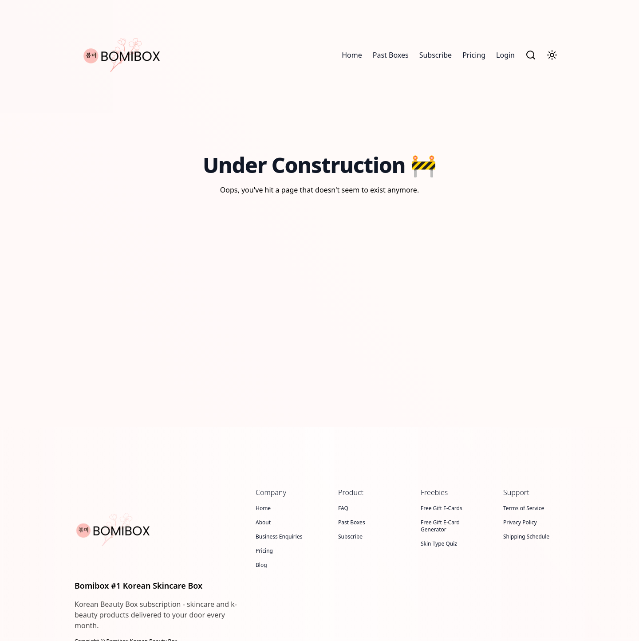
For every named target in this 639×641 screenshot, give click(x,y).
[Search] (530, 55)
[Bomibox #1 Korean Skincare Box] (160, 529)
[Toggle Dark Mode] (552, 55)
